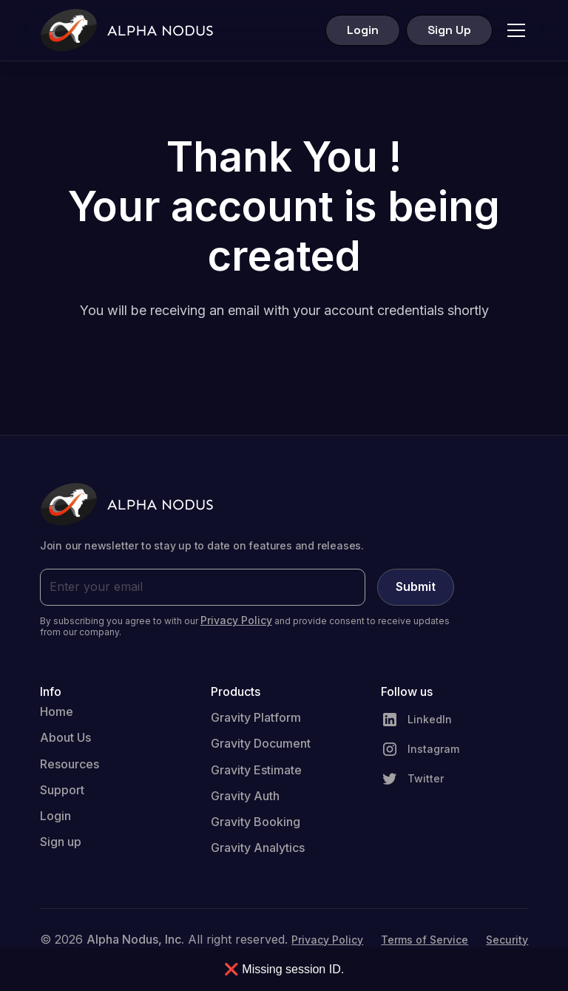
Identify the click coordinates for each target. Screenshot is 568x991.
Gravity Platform (256, 717)
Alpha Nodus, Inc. (135, 939)
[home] (127, 30)
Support (62, 789)
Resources (69, 764)
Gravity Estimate (256, 769)
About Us (65, 737)
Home (56, 711)
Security (507, 940)
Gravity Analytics (258, 847)
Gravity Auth (245, 795)
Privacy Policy (327, 940)
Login (363, 30)
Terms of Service (424, 940)
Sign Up (449, 30)
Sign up (60, 841)
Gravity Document (261, 743)
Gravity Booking (255, 821)
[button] (513, 30)
